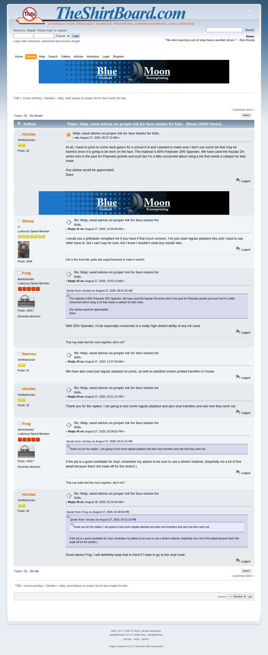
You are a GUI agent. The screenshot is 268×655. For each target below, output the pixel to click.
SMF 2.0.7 (117, 630)
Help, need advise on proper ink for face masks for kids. (116, 133)
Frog (26, 273)
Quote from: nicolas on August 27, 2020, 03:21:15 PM (99, 441)
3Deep (28, 221)
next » (250, 109)
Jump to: (222, 596)
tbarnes (29, 354)
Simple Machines (151, 630)
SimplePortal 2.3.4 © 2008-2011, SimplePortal (136, 634)
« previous (238, 109)
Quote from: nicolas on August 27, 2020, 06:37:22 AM (99, 290)
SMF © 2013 (132, 630)
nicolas (29, 134)
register (62, 30)
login (50, 30)
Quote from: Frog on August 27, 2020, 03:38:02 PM (97, 512)
